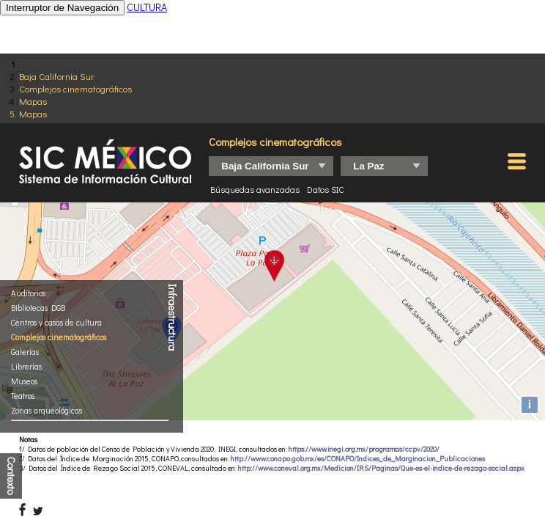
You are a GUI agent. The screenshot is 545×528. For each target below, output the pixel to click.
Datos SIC (325, 189)
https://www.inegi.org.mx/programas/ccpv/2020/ (364, 449)
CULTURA (147, 7)
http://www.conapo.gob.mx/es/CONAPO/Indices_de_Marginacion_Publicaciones (358, 458)
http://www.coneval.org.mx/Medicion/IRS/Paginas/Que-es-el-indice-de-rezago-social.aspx (381, 468)
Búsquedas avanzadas (255, 189)
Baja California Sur (56, 76)
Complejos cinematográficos (75, 88)
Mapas (33, 101)
